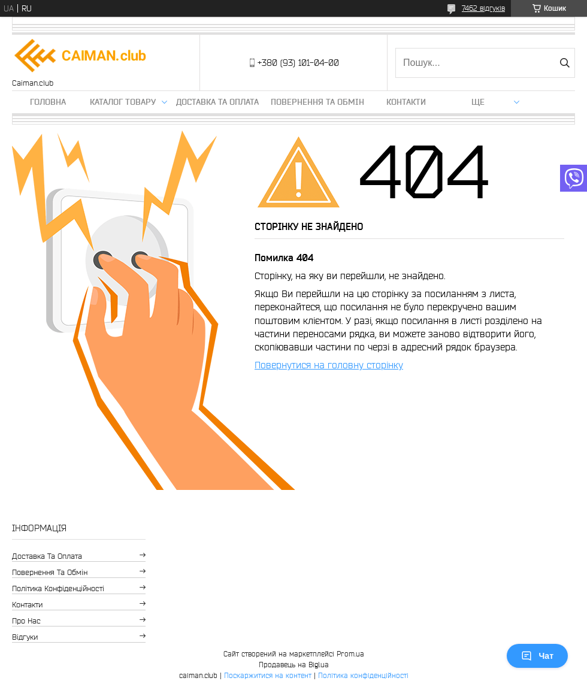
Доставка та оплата (217, 102)
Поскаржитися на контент (267, 675)
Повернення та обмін (317, 102)
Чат (537, 655)
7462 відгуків (483, 8)
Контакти (406, 102)
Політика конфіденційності (58, 588)
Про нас (26, 620)
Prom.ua (350, 654)
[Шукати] (564, 63)
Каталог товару (123, 102)
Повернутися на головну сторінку (329, 364)
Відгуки (25, 636)
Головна (48, 102)
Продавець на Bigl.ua (294, 664)
